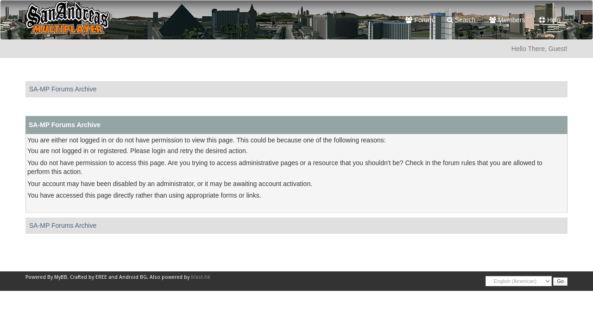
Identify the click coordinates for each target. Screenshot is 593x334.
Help (550, 20)
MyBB (60, 277)
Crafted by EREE (88, 277)
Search (461, 20)
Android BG (133, 277)
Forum (419, 20)
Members (507, 20)
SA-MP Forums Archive (62, 89)
